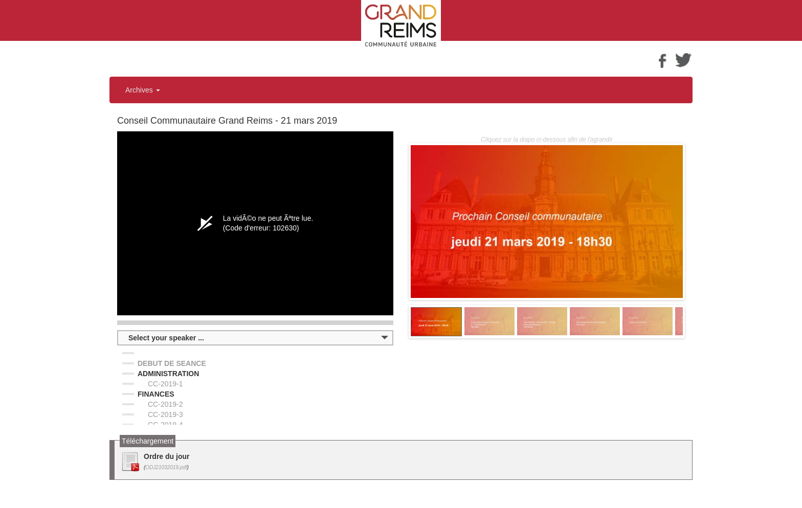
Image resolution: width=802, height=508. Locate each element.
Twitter (684, 59)
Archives (142, 90)
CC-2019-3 (165, 414)
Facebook (662, 59)
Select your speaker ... (166, 338)
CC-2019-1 (165, 384)
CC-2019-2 (165, 404)
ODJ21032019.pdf (166, 467)
